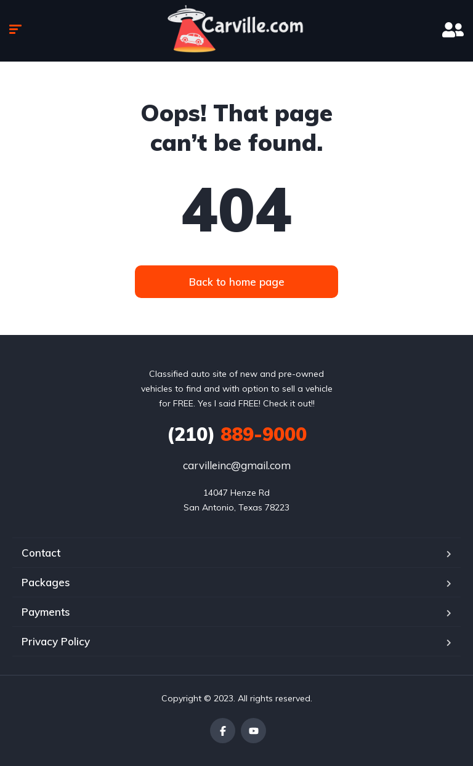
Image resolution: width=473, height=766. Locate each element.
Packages (46, 582)
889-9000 (237, 434)
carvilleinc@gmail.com (237, 465)
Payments (46, 611)
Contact (41, 552)
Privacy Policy (56, 641)
